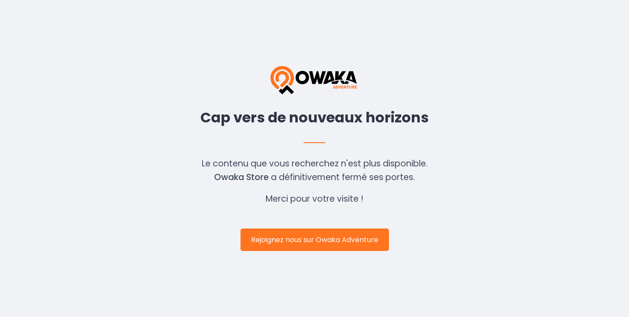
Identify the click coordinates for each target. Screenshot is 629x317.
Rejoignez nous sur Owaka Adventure (314, 240)
